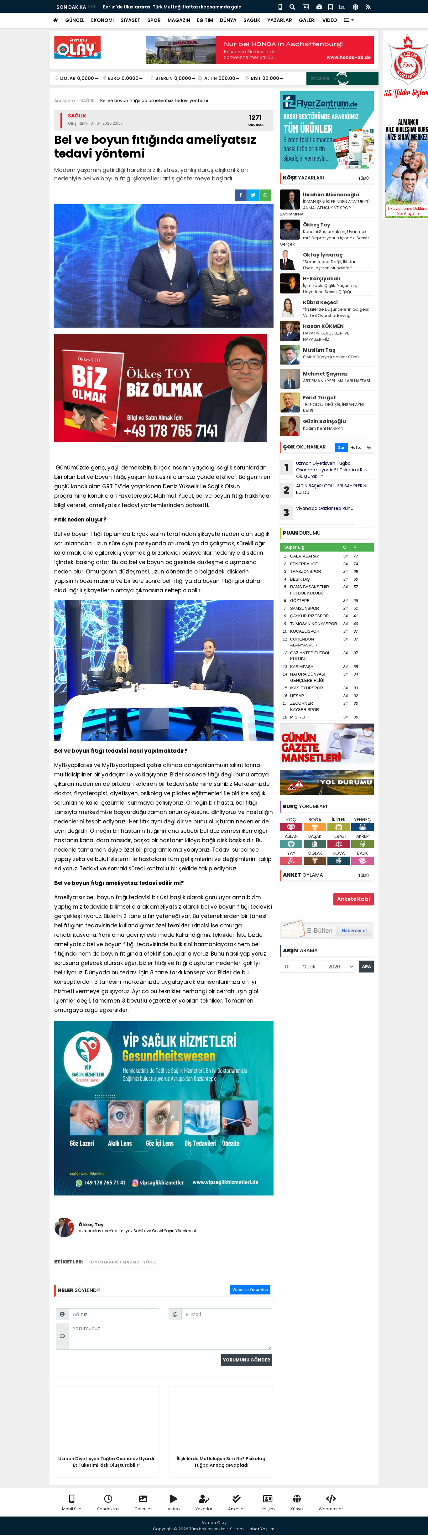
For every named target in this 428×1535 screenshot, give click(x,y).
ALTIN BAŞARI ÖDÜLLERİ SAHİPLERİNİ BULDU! (323, 490)
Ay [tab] (369, 447)
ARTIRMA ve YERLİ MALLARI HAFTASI (336, 381)
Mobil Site (71, 1503)
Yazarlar (204, 1503)
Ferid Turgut (319, 397)
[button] (349, 20)
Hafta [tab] (356, 447)
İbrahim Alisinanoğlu (331, 194)
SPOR (154, 20)
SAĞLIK (251, 20)
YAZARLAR (279, 20)
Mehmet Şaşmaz (325, 373)
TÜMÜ (363, 178)
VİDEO (329, 20)
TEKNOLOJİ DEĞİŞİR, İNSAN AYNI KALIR (333, 408)
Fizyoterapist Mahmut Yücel (122, 1262)
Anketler (236, 1503)
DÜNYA (228, 20)
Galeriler (143, 1503)
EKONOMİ (102, 20)
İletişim (268, 1503)
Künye (296, 1503)
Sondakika (108, 1503)
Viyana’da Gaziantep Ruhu (316, 512)
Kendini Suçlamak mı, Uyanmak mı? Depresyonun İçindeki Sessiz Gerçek (324, 238)
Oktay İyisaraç (322, 254)
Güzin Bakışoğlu (324, 421)
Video (174, 1503)
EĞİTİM (205, 20)
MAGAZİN (179, 20)
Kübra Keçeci (320, 302)
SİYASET (130, 20)
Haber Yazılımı (261, 1529)
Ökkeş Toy (316, 224)
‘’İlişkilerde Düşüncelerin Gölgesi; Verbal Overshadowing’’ (336, 312)
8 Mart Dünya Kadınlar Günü (331, 357)
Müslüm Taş (319, 350)
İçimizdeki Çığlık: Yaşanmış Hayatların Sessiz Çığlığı (330, 289)
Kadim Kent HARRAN (323, 428)
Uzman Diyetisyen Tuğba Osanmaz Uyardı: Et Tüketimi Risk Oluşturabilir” (324, 470)
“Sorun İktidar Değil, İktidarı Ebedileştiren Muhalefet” (330, 265)
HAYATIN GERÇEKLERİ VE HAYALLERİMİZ (326, 336)
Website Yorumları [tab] (250, 1289)
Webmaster (331, 1503)
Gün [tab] (341, 447)
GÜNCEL (74, 20)
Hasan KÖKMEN (323, 326)
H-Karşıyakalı (321, 278)
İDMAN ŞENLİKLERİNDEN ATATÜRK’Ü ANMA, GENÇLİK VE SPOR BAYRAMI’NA (325, 208)
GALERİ (307, 20)
